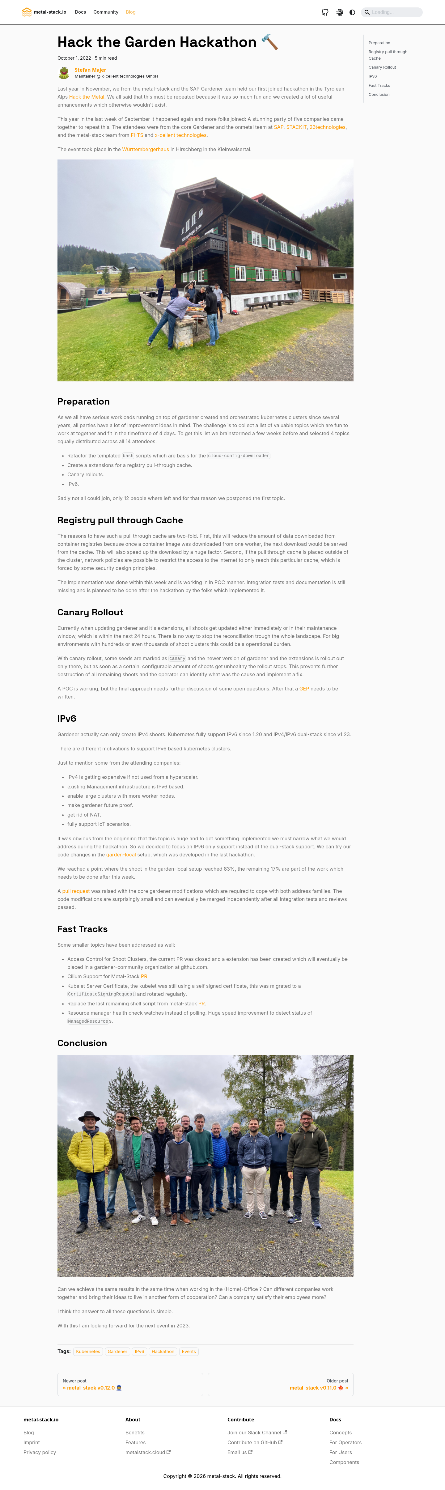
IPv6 (139, 1351)
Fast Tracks (379, 85)
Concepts (340, 1432)
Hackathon (163, 1351)
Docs (80, 12)
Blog (130, 12)
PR (144, 976)
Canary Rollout (382, 67)
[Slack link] (340, 12)
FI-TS (137, 135)
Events (189, 1351)
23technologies (328, 127)
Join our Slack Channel (257, 1432)
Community (105, 12)
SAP (278, 127)
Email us (239, 1452)
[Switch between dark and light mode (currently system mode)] (352, 12)
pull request (76, 891)
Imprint (31, 1442)
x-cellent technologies (180, 135)
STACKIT (296, 127)
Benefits (135, 1432)
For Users (340, 1452)
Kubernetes (88, 1351)
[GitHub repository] (325, 12)
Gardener (118, 1351)
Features (135, 1442)
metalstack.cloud (148, 1452)
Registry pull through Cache (388, 55)
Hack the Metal (86, 97)
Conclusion (379, 94)
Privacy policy (39, 1452)
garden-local (121, 854)
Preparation (379, 42)
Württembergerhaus (145, 149)
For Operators (345, 1442)
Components (344, 1462)
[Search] (392, 12)
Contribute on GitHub (254, 1442)
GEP (304, 689)
